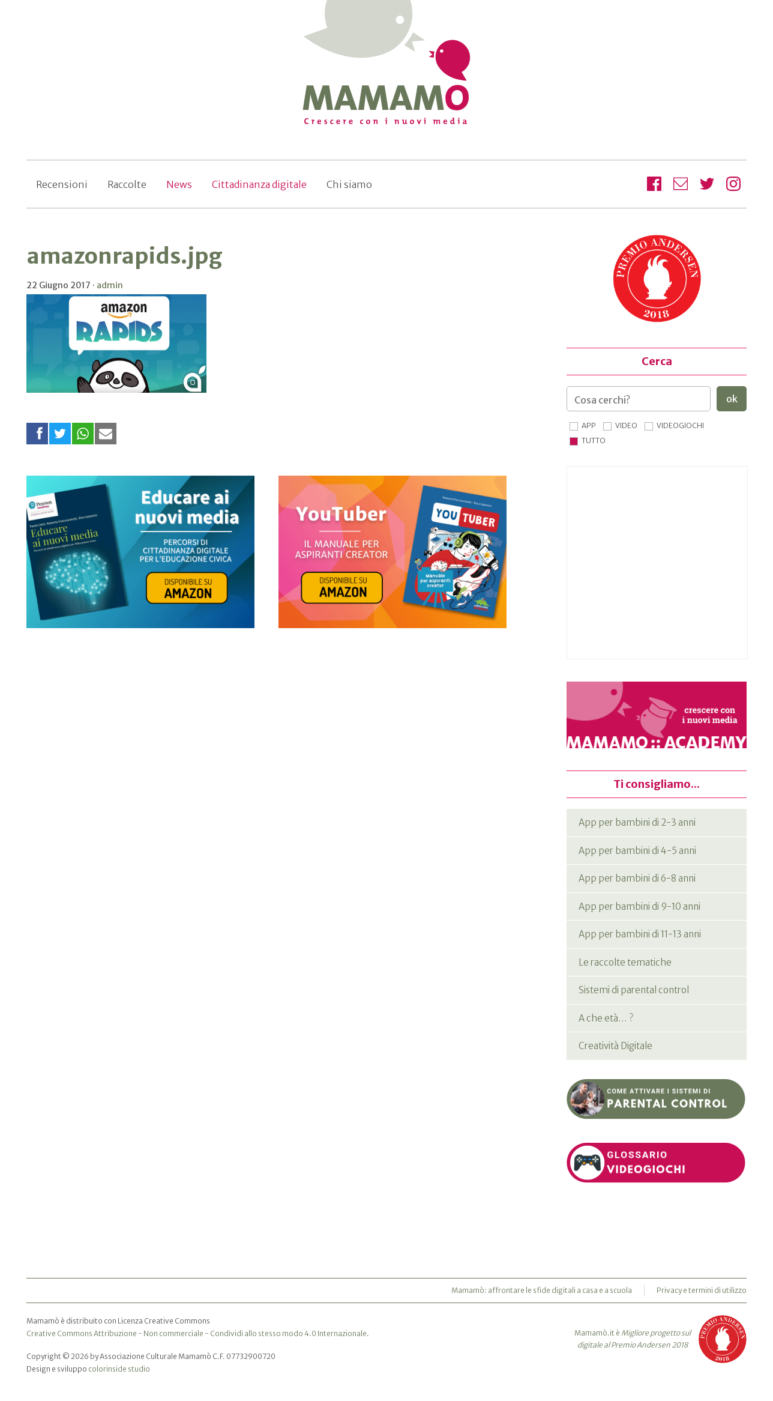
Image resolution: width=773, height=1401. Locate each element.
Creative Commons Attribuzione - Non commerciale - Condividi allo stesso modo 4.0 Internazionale (196, 1333)
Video (626, 425)
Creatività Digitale (615, 1046)
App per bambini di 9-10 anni (639, 906)
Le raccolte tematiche (625, 962)
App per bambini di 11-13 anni (640, 934)
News (179, 184)
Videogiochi (680, 425)
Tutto (594, 440)
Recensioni (62, 184)
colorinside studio (119, 1368)
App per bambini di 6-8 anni (637, 878)
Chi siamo (349, 184)
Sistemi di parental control (634, 990)
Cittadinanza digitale (259, 184)
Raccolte (126, 184)
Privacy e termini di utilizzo (702, 1290)
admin (110, 285)
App (589, 425)
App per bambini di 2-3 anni (637, 822)
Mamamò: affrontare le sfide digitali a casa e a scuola (541, 1290)
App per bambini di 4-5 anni (637, 850)
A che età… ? (606, 1018)
